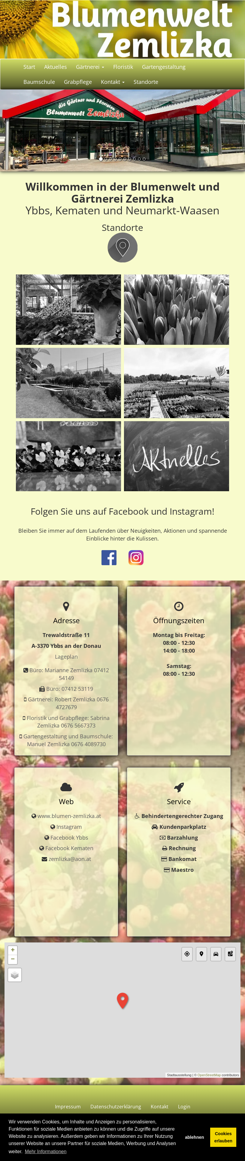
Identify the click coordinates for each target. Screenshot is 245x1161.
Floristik (123, 66)
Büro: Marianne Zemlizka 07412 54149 (69, 674)
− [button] (13, 959)
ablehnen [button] (194, 1137)
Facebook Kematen (69, 848)
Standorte (146, 81)
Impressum (68, 1106)
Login (184, 1106)
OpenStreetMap (209, 1075)
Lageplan (66, 656)
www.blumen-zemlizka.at (69, 815)
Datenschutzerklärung (115, 1106)
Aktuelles (55, 66)
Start (29, 66)
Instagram (69, 826)
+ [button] (13, 950)
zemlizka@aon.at (70, 858)
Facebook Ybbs (69, 837)
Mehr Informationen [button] (46, 1151)
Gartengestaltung (164, 66)
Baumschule (39, 81)
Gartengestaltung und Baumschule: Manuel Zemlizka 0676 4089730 (68, 740)
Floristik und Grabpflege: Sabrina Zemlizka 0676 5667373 (68, 721)
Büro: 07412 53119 (69, 688)
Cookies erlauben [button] (223, 1137)
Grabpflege (78, 81)
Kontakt (113, 81)
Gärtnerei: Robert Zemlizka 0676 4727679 (68, 703)
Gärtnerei (90, 66)
